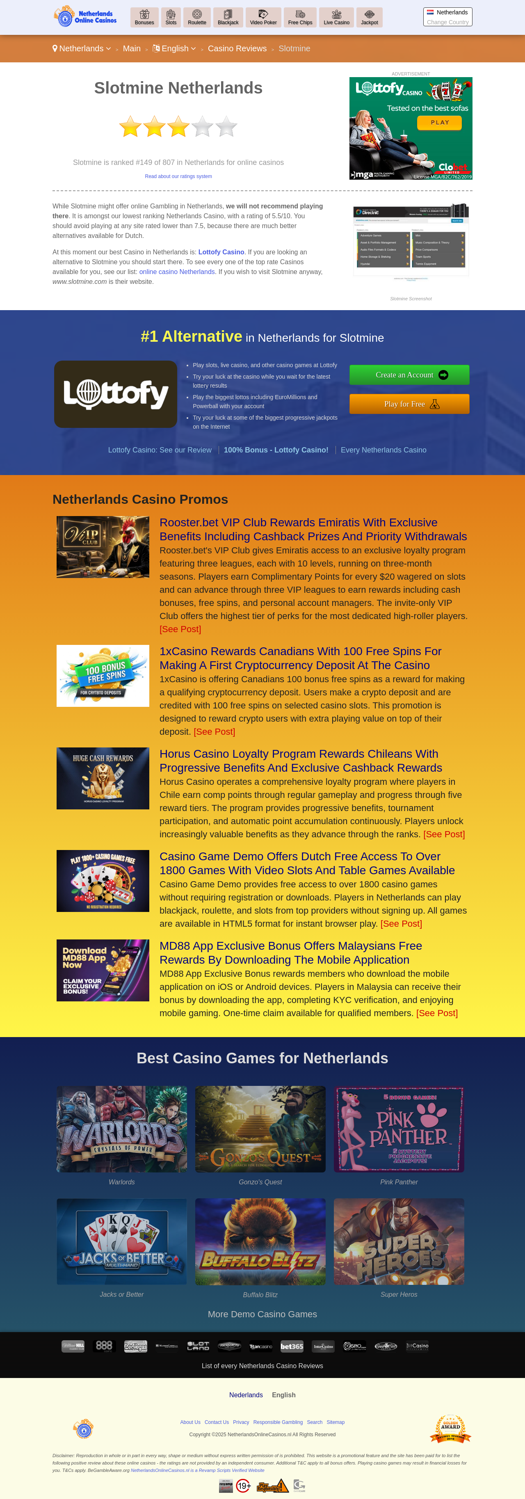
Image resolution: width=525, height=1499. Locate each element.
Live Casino (336, 22)
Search (314, 1422)
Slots (171, 22)
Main (132, 48)
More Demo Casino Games (262, 1314)
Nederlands (246, 1395)
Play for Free (415, 402)
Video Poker (263, 22)
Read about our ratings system (178, 176)
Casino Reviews (237, 48)
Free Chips (300, 22)
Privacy (241, 1422)
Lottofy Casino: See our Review (160, 460)
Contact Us (217, 1422)
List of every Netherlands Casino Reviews (262, 1365)
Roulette (197, 22)
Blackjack (228, 22)
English (174, 48)
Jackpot (369, 22)
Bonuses (144, 22)
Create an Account (415, 376)
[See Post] (180, 629)
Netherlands (81, 48)
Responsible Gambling (278, 1422)
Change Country (448, 22)
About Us (190, 1422)
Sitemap (335, 1422)
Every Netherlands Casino (384, 460)
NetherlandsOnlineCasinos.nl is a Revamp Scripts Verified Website (198, 1470)
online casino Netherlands (177, 271)
